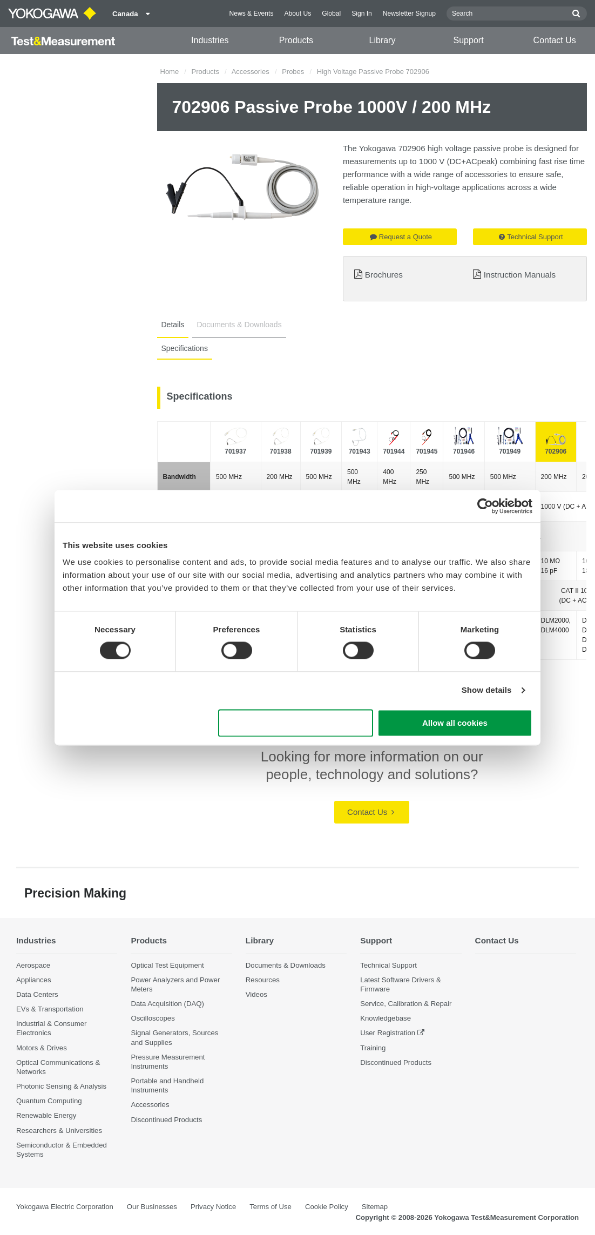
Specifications (184, 348)
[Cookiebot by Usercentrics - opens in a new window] (485, 506)
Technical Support (531, 237)
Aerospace (33, 965)
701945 (426, 451)
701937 (235, 451)
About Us (297, 13)
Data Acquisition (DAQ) (167, 1004)
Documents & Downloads (239, 324)
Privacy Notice (213, 1207)
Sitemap (375, 1207)
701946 (464, 451)
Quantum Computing (49, 1101)
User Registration (387, 1033)
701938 (281, 451)
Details (173, 324)
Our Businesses (152, 1207)
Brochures (384, 274)
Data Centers (37, 994)
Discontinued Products (166, 1120)
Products (296, 40)
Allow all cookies (455, 722)
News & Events (251, 13)
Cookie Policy (326, 1207)
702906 (555, 451)
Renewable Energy (46, 1115)
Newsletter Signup (409, 13)
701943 (359, 451)
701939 (321, 451)
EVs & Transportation (50, 1009)
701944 (393, 451)
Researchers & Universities (59, 1130)
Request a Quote (401, 237)
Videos (256, 994)
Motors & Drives (41, 1048)
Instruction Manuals (520, 274)
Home (169, 72)
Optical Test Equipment (167, 965)
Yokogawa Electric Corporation (64, 1207)
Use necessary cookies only (296, 722)
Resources (263, 980)
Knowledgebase (385, 1018)
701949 (509, 451)
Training (373, 1048)
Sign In (361, 13)
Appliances (33, 980)
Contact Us (554, 40)
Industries (209, 40)
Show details (487, 690)
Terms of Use (270, 1207)
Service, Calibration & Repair (405, 1004)
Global (331, 13)
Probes (293, 72)
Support (469, 40)
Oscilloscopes (152, 1018)
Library (382, 40)
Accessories (250, 72)
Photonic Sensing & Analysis (61, 1086)
